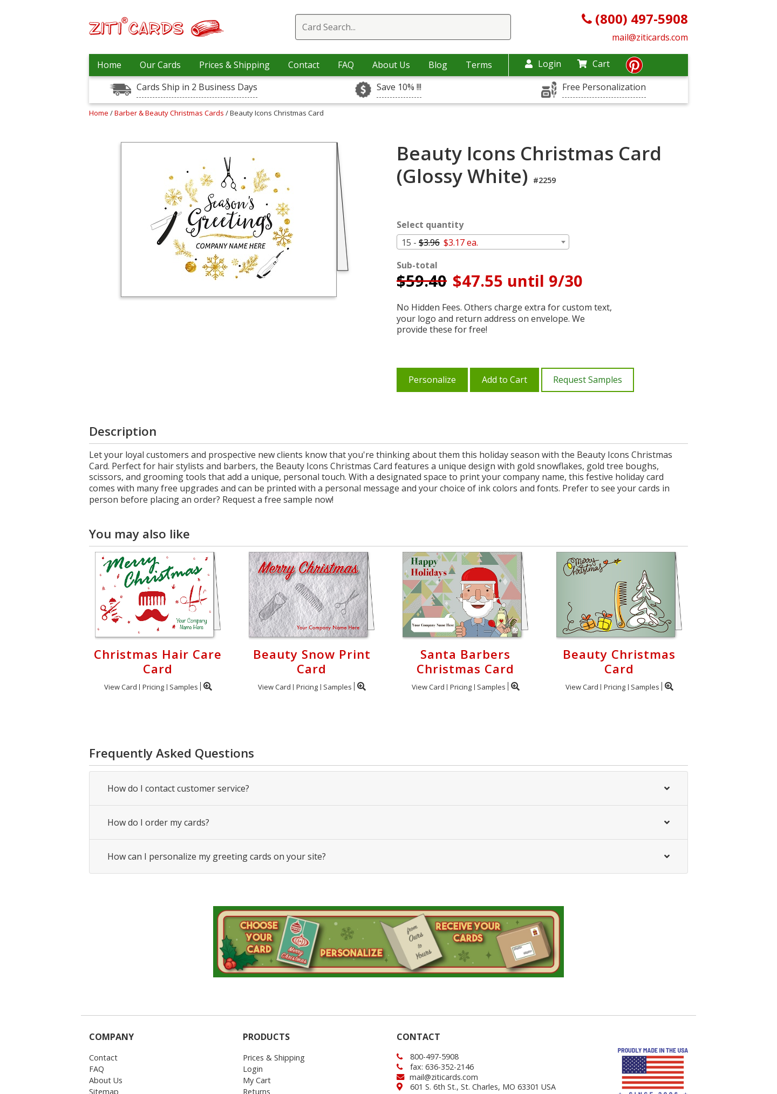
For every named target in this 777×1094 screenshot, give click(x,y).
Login (543, 64)
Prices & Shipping (234, 65)
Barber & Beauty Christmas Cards (170, 113)
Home (109, 65)
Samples (183, 687)
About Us (391, 65)
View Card (120, 687)
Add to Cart (504, 380)
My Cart (257, 1080)
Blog (437, 65)
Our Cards (160, 65)
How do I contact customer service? (388, 788)
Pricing (153, 687)
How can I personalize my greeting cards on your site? (388, 856)
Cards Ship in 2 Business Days (197, 87)
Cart (593, 64)
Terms (479, 65)
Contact (303, 65)
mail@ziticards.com (650, 37)
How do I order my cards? (388, 822)
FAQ (346, 65)
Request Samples (587, 380)
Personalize (432, 380)
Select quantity (430, 225)
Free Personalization (604, 87)
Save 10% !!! (399, 87)
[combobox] (483, 241)
